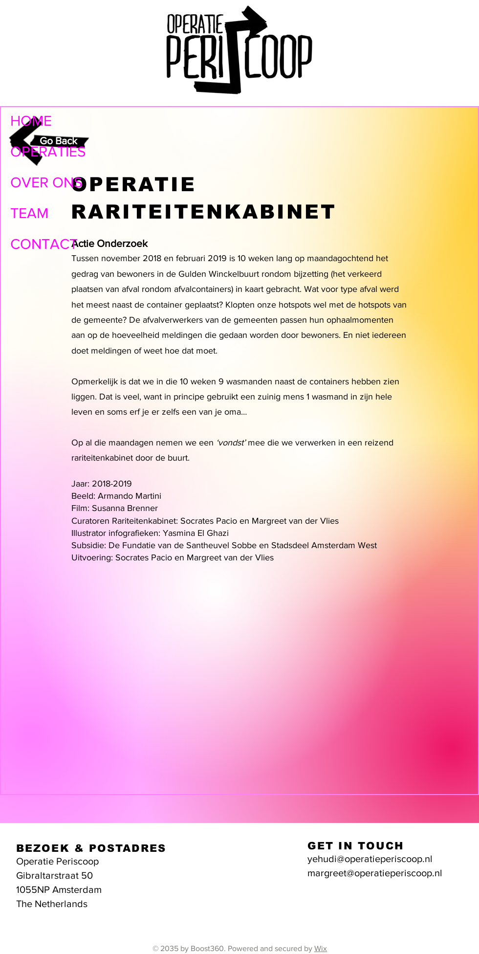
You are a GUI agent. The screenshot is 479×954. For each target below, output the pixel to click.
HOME (31, 121)
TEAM (29, 213)
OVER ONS (46, 182)
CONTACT (44, 244)
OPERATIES (48, 151)
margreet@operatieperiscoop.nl (374, 872)
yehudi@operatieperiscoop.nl (370, 858)
